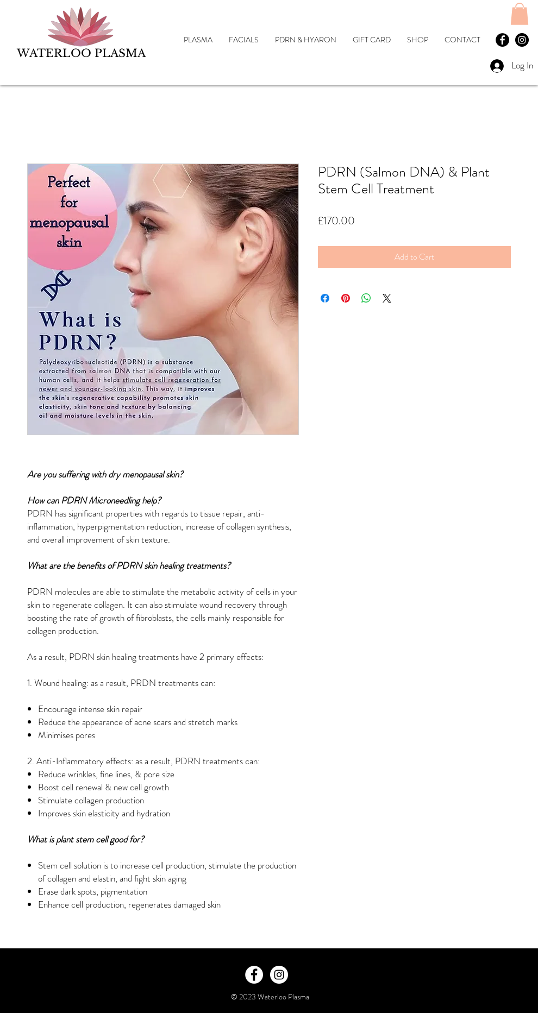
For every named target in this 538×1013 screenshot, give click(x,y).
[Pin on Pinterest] (345, 298)
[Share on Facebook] (324, 298)
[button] (519, 14)
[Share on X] (386, 298)
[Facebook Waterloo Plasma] (502, 40)
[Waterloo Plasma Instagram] (522, 40)
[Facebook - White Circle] (254, 975)
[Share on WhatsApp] (366, 298)
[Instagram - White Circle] (279, 975)
